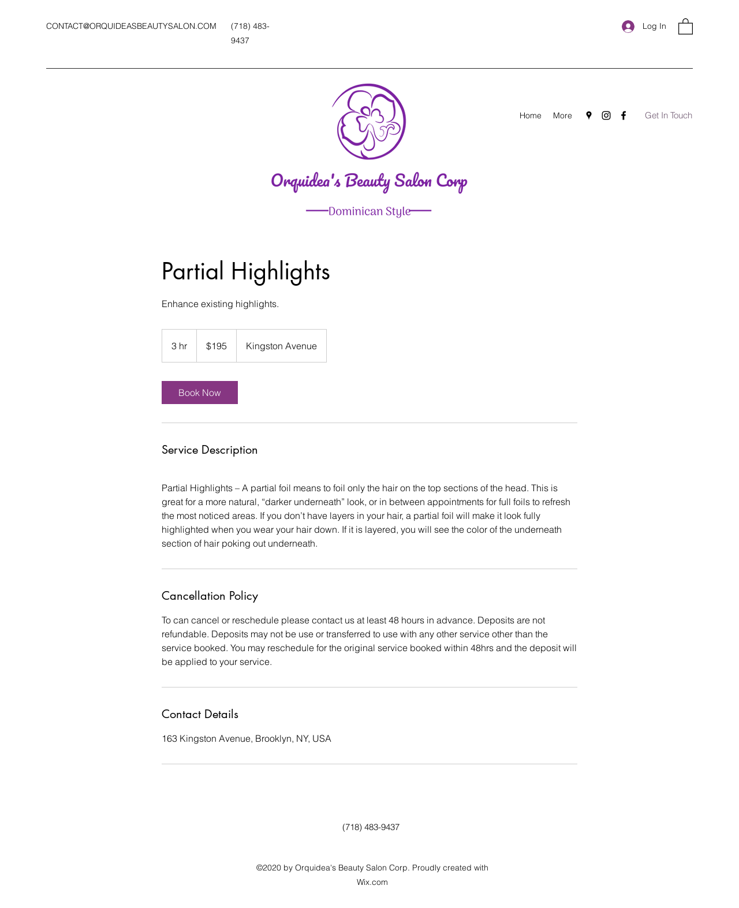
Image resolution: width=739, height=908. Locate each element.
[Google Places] (589, 115)
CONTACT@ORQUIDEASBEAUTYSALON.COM (131, 26)
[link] (200, 392)
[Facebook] (623, 115)
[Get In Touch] (668, 115)
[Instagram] (606, 115)
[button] (685, 26)
